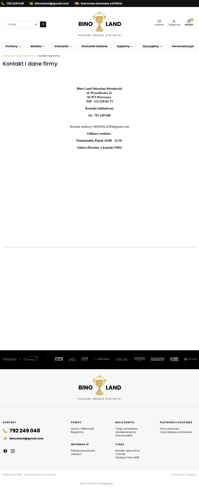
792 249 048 (15, 3)
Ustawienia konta (125, 432)
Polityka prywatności (83, 450)
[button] (43, 24)
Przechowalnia (124, 435)
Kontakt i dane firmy (127, 450)
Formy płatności (169, 428)
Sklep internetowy (96, 483)
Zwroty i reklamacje (82, 428)
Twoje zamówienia (126, 428)
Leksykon (76, 454)
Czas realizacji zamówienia (176, 432)
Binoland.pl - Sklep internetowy (19, 55)
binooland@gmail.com (52, 3)
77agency (190, 474)
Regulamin (77, 432)
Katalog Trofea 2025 (127, 457)
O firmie (120, 454)
